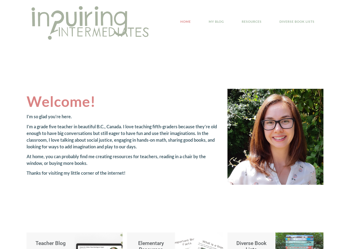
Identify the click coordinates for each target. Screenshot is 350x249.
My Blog (216, 21)
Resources (252, 21)
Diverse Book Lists (297, 21)
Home (185, 21)
